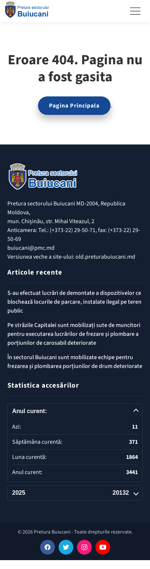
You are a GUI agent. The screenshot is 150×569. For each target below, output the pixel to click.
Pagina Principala (74, 106)
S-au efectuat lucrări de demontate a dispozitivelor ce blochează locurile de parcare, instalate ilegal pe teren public (74, 302)
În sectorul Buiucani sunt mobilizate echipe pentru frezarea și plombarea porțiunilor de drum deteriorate (74, 361)
